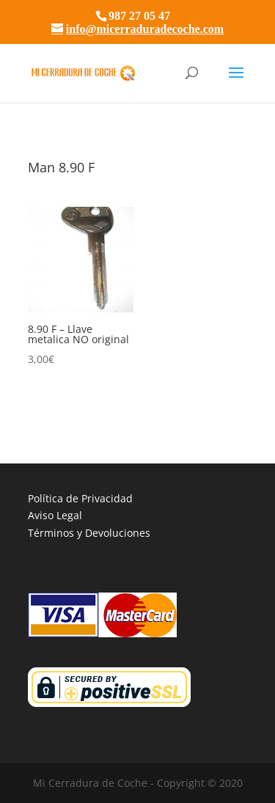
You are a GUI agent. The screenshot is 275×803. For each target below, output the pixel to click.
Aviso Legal (55, 515)
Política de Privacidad (80, 498)
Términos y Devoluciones (89, 533)
